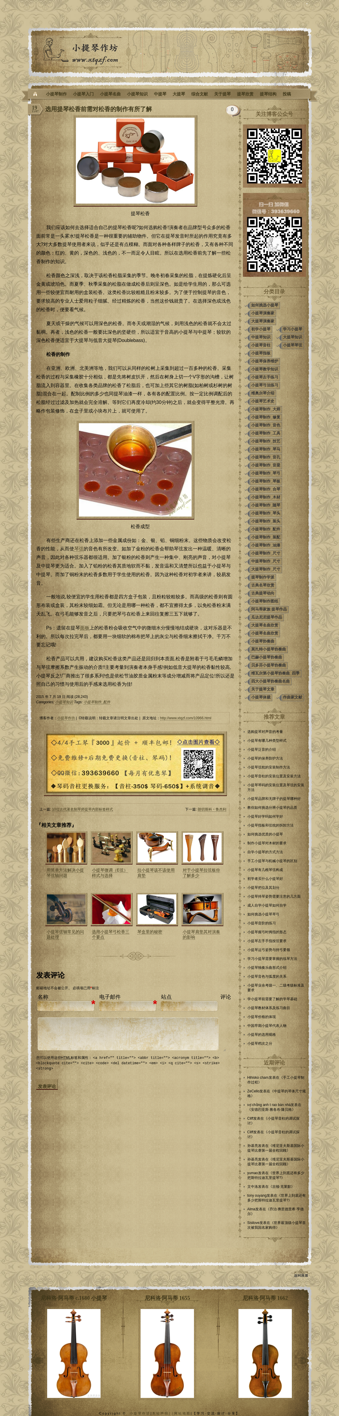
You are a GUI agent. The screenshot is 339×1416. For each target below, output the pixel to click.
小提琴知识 (137, 94)
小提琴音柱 (260, 345)
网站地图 (182, 1413)
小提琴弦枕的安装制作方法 (268, 767)
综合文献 (199, 94)
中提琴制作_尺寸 (265, 561)
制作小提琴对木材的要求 (267, 843)
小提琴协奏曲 (262, 641)
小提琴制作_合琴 (265, 489)
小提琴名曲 (110, 94)
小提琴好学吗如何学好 (265, 816)
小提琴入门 (83, 94)
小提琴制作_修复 (265, 417)
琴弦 (79, 548)
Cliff (250, 1118)
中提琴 (160, 94)
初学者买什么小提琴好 (265, 879)
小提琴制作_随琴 (265, 505)
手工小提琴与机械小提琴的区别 (272, 861)
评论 (225, 997)
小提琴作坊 (66, 718)
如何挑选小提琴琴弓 (263, 914)
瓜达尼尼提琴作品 (266, 617)
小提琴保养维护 (264, 361)
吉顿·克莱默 (281, 1187)
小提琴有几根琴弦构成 (265, 870)
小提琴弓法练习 (264, 385)
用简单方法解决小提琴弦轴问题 (65, 873)
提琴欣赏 (245, 94)
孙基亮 (252, 1146)
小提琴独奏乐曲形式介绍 (267, 968)
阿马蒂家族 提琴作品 (269, 609)
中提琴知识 (260, 337)
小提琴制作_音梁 (265, 465)
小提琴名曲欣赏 (264, 633)
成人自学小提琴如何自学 (267, 905)
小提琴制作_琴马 (265, 449)
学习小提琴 (292, 329)
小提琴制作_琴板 (265, 481)
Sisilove (253, 1223)
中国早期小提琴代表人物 (267, 1026)
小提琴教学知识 (264, 369)
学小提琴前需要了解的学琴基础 (272, 999)
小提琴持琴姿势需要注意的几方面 (274, 896)
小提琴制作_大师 (265, 409)
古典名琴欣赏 (262, 585)
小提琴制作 (56, 94)
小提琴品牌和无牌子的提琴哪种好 (274, 799)
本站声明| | (163, 1413)
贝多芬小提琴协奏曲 (268, 665)
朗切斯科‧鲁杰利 (212, 809)
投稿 (287, 94)
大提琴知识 (292, 337)
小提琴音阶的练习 (261, 923)
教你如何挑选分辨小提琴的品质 (272, 808)
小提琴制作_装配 (265, 537)
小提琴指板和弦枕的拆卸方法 (270, 825)
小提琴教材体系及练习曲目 (268, 1008)
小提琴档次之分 (259, 1043)
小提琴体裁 (260, 697)
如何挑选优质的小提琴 (265, 834)
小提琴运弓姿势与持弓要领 (268, 950)
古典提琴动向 (262, 593)
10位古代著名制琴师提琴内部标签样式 (82, 809)
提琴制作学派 (262, 577)
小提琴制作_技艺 (265, 441)
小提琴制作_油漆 (265, 545)
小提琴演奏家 (262, 313)
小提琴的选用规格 (261, 1035)
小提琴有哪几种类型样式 (267, 741)
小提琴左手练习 (264, 377)
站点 (166, 997)
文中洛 (252, 1187)
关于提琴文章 (262, 689)
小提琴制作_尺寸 (265, 553)
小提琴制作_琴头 (265, 513)
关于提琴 (222, 94)
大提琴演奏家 (262, 321)
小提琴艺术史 (262, 401)
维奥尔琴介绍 (262, 393)
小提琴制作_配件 (97, 702)
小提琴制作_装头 (265, 521)
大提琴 (179, 94)
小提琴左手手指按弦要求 (267, 941)
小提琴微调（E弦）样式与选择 (110, 873)
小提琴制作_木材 (265, 497)
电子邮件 (110, 997)
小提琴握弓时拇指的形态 (267, 932)
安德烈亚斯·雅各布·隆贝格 (271, 1109)
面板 (85, 627)
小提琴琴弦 (292, 345)
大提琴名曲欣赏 (264, 625)
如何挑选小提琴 (264, 305)
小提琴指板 (260, 353)
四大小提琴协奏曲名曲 (270, 681)
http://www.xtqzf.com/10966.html (185, 718)
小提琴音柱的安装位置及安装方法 (274, 776)
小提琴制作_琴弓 (265, 473)
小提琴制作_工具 (265, 433)
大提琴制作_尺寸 (265, 569)
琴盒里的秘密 (149, 931)
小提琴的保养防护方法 (265, 758)
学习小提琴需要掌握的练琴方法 (272, 959)
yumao (252, 1173)
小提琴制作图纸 (264, 601)
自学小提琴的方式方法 (265, 852)
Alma (251, 1209)
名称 (43, 997)
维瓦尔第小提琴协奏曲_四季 (275, 673)
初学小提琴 (260, 329)
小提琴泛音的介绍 (261, 749)
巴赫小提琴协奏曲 (266, 657)
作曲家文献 (292, 697)
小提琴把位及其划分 (263, 888)
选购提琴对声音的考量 (265, 732)
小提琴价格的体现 (261, 1017)
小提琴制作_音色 (265, 425)
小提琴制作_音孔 (265, 457)
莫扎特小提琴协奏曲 (268, 649)
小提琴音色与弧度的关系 (267, 976)
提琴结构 (268, 94)
